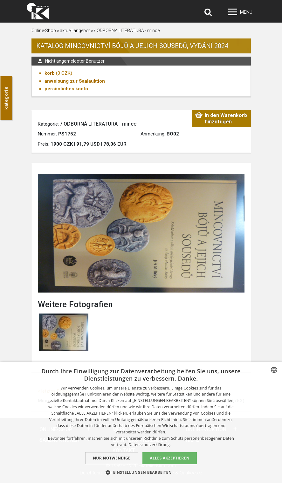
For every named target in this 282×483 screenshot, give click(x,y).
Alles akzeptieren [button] (169, 458)
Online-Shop (43, 30)
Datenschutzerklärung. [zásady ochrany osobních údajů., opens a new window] (149, 444)
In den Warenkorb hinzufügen (226, 118)
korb (50, 73)
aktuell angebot (75, 30)
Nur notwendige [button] (111, 458)
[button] (141, 472)
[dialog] (141, 422)
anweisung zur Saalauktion (75, 81)
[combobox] (274, 370)
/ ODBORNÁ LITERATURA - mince (127, 30)
